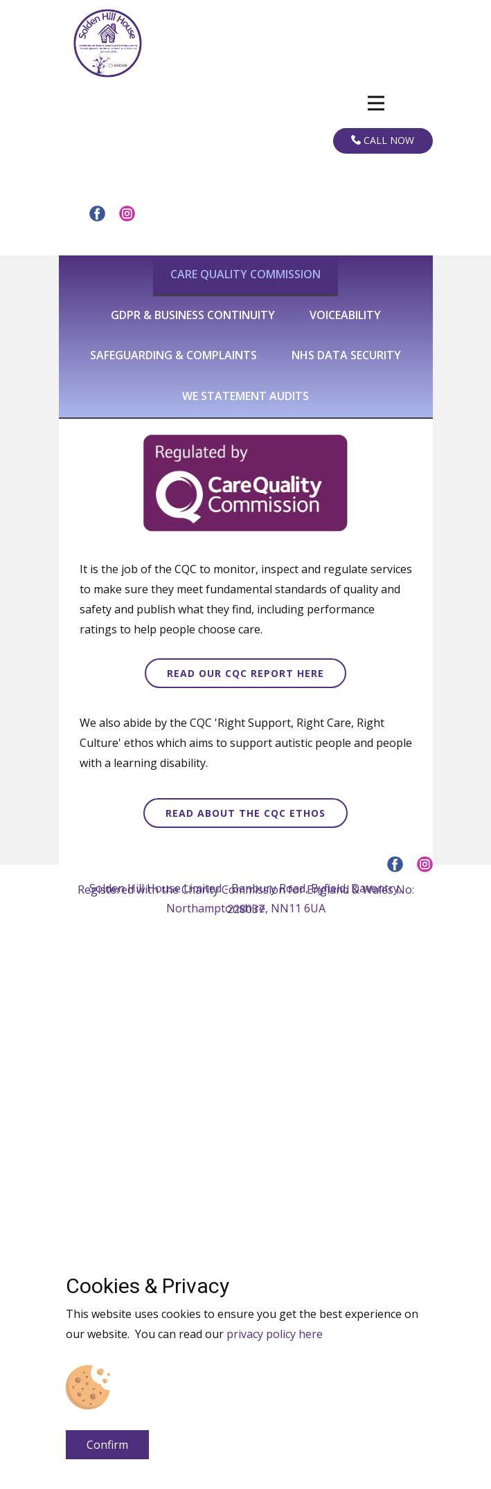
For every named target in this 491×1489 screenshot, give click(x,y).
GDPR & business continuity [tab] (193, 315)
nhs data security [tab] (346, 355)
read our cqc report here (245, 673)
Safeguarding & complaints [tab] (173, 355)
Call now (382, 140)
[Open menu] (376, 103)
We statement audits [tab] (245, 396)
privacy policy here (274, 1334)
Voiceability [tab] (345, 315)
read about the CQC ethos (245, 813)
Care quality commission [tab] (245, 274)
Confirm (107, 1444)
